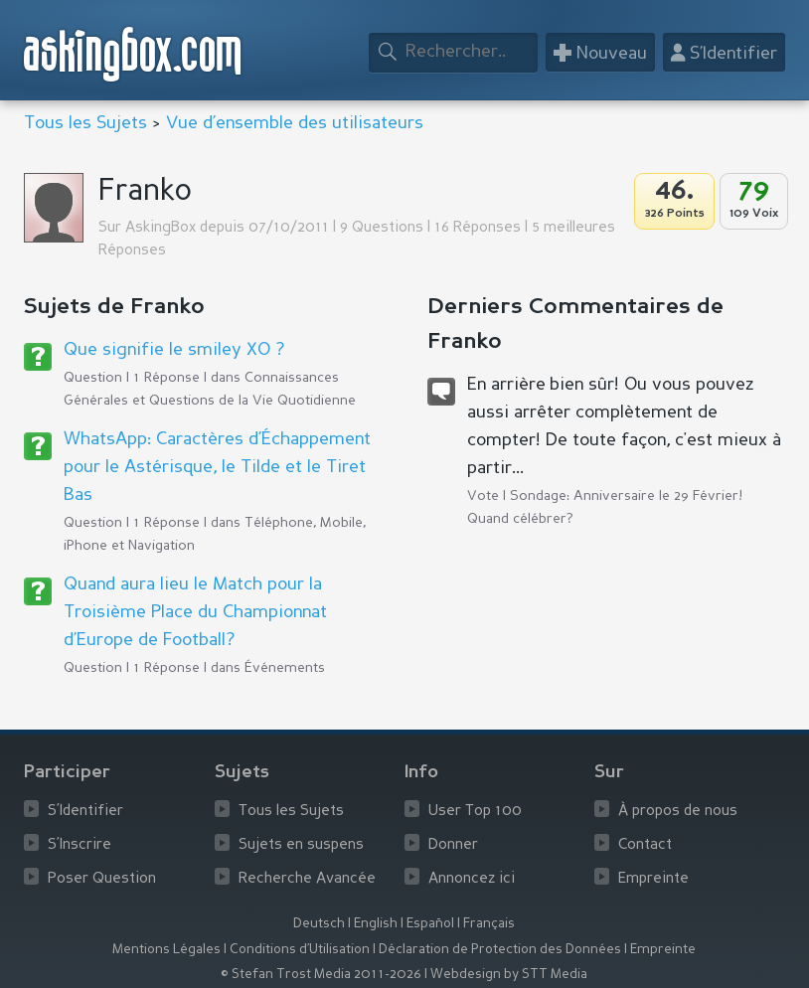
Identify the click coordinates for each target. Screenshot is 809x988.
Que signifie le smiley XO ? (174, 350)
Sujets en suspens (301, 845)
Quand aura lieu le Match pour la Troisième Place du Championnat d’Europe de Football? (195, 612)
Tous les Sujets (85, 123)
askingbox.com (133, 54)
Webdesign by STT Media (508, 974)
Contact (645, 845)
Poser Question (102, 879)
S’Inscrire (79, 845)
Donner (453, 845)
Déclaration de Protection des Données (500, 949)
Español (430, 923)
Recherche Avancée (307, 879)
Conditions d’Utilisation (300, 949)
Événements (284, 668)
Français (489, 923)
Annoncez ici (471, 879)
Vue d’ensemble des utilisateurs (294, 123)
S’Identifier (85, 811)
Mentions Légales (166, 949)
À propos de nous (677, 811)
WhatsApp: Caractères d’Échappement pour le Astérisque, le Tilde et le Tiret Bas (217, 467)
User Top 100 (475, 811)
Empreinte (653, 879)
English (376, 923)
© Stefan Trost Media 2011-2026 (321, 974)
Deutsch (319, 923)
